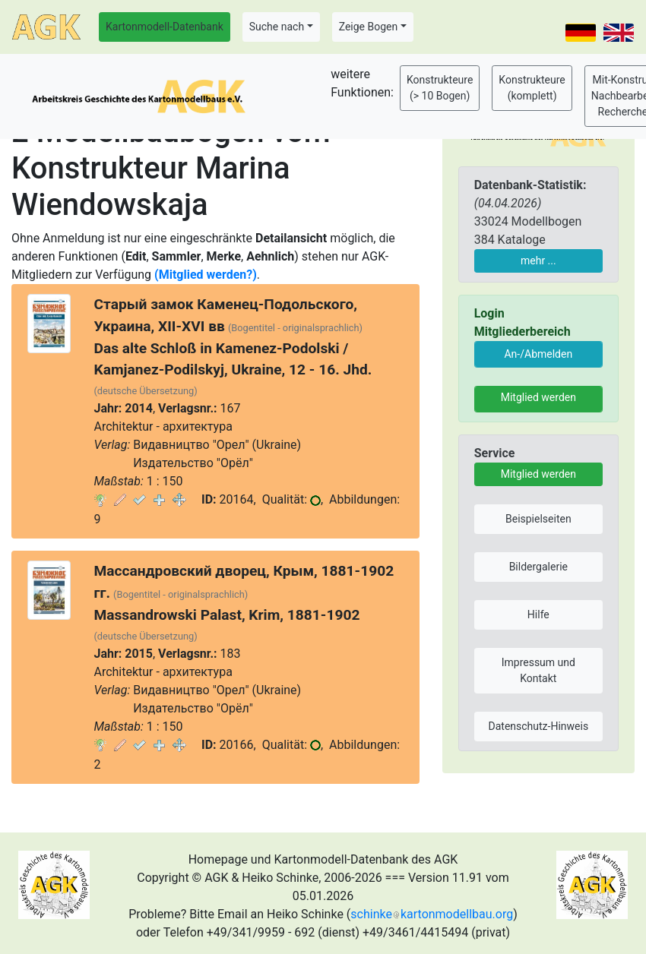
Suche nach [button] (276, 27)
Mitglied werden (538, 397)
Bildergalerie (538, 567)
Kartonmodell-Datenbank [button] (164, 27)
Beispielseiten (538, 519)
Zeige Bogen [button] (368, 27)
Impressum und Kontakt (538, 670)
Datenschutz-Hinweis (539, 726)
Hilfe (538, 614)
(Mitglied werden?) (205, 274)
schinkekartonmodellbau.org (431, 914)
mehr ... (538, 260)
